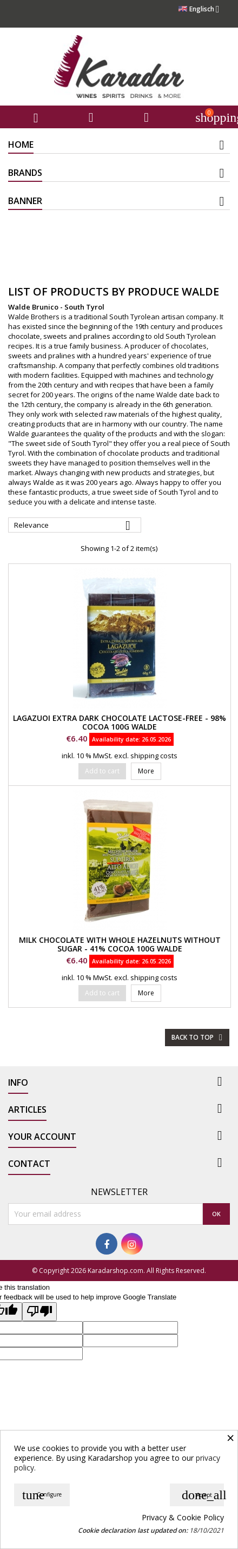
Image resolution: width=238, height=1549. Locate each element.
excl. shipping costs (145, 755)
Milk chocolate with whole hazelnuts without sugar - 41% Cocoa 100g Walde (120, 944)
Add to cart (102, 771)
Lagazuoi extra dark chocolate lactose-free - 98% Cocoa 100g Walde (119, 722)
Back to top (198, 1037)
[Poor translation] (39, 1311)
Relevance (74, 525)
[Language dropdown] (202, 9)
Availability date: (116, 739)
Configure (42, 1495)
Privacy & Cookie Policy (183, 1517)
